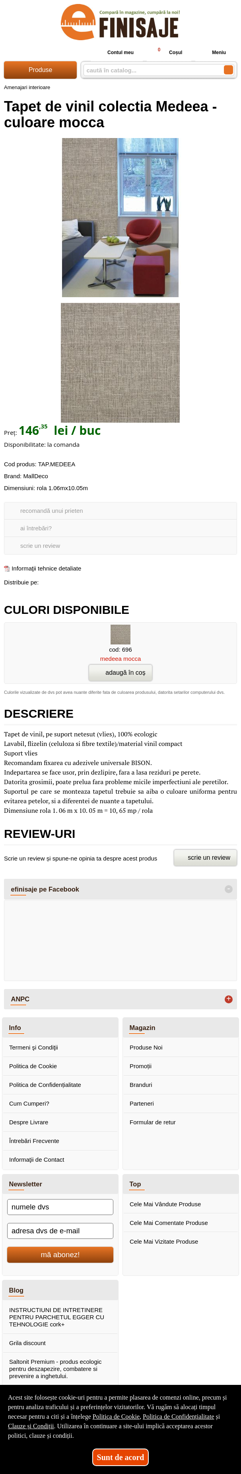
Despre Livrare (28, 1122)
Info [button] (15, 1027)
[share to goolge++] (63, 580)
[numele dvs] (60, 1207)
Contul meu (114, 52)
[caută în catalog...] (150, 70)
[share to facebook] (46, 580)
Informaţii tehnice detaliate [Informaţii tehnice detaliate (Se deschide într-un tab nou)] (46, 568)
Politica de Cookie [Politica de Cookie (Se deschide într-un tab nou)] (116, 1416)
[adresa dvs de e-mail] (60, 1231)
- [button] (228, 889)
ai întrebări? (36, 528)
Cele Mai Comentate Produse (169, 1222)
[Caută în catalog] (228, 69)
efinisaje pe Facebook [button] (45, 889)
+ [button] (228, 999)
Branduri (141, 1084)
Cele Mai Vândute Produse (165, 1204)
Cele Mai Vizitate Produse (164, 1241)
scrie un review (40, 545)
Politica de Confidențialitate (45, 1084)
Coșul (166, 52)
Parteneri (142, 1103)
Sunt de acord (120, 1457)
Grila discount (27, 1343)
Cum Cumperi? (29, 1103)
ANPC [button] (20, 999)
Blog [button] (16, 1290)
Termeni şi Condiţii (33, 1047)
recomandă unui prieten (51, 510)
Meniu (212, 52)
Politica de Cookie (33, 1066)
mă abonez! (60, 1254)
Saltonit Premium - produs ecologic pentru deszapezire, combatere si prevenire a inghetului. (55, 1368)
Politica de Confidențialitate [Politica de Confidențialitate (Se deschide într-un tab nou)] (178, 1416)
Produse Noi (146, 1047)
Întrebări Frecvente (34, 1140)
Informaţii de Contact (36, 1159)
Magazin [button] (142, 1027)
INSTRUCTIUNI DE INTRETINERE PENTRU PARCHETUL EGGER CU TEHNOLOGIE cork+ (56, 1317)
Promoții (141, 1066)
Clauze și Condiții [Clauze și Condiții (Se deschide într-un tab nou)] (31, 1426)
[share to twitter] (80, 580)
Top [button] (135, 1184)
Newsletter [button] (25, 1184)
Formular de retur (153, 1122)
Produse (40, 69)
